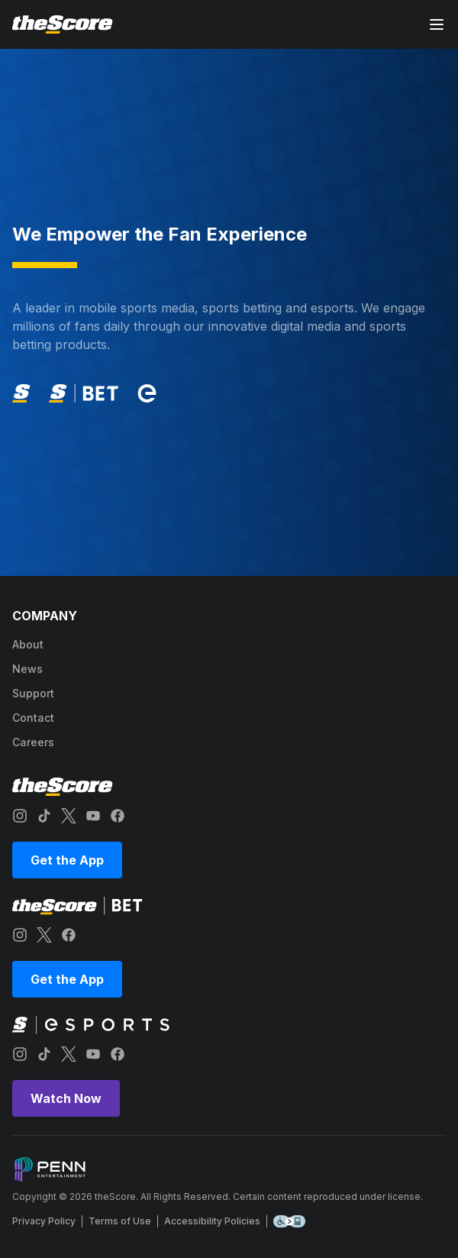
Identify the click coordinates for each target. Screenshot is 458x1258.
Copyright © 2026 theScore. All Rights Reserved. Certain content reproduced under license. (217, 1196)
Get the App (67, 860)
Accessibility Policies (212, 1221)
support (33, 693)
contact (33, 717)
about (28, 644)
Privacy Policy (44, 1221)
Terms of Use (120, 1221)
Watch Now (66, 1098)
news (27, 668)
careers (33, 742)
